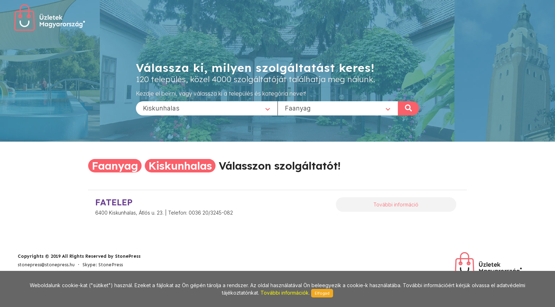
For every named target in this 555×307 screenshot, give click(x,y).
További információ (395, 204)
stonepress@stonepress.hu (46, 264)
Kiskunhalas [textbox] (161, 108)
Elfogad (322, 293)
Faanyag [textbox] (298, 108)
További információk (285, 293)
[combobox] (207, 108)
